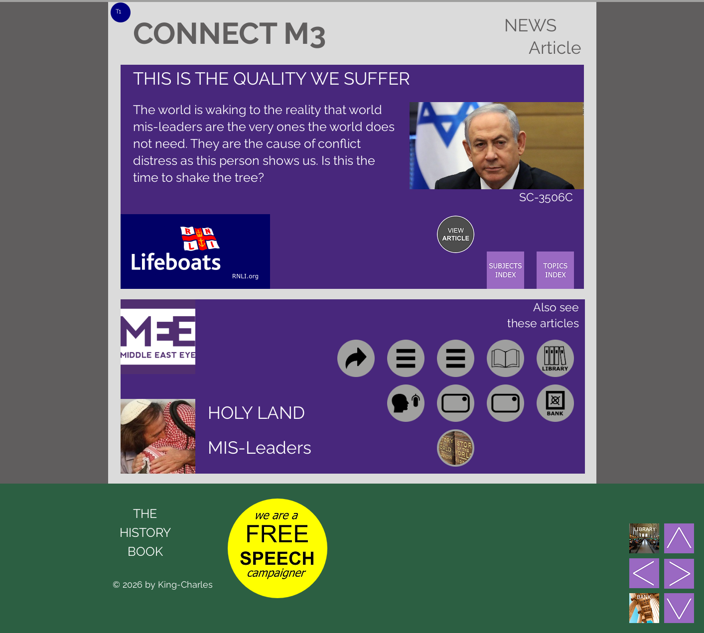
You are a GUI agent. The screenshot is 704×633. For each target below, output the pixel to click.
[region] (455, 234)
